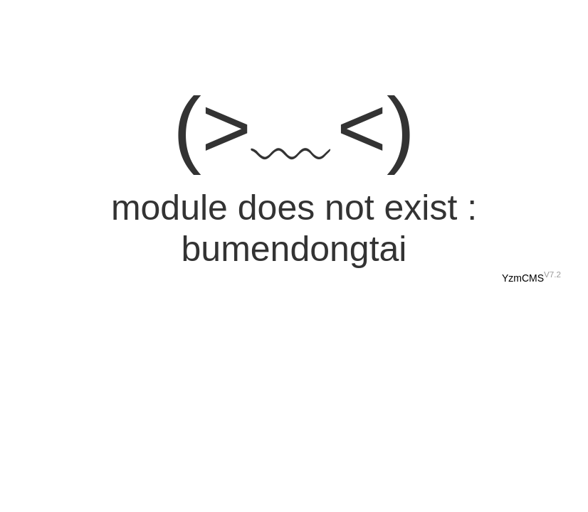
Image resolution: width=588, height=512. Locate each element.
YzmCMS (523, 278)
